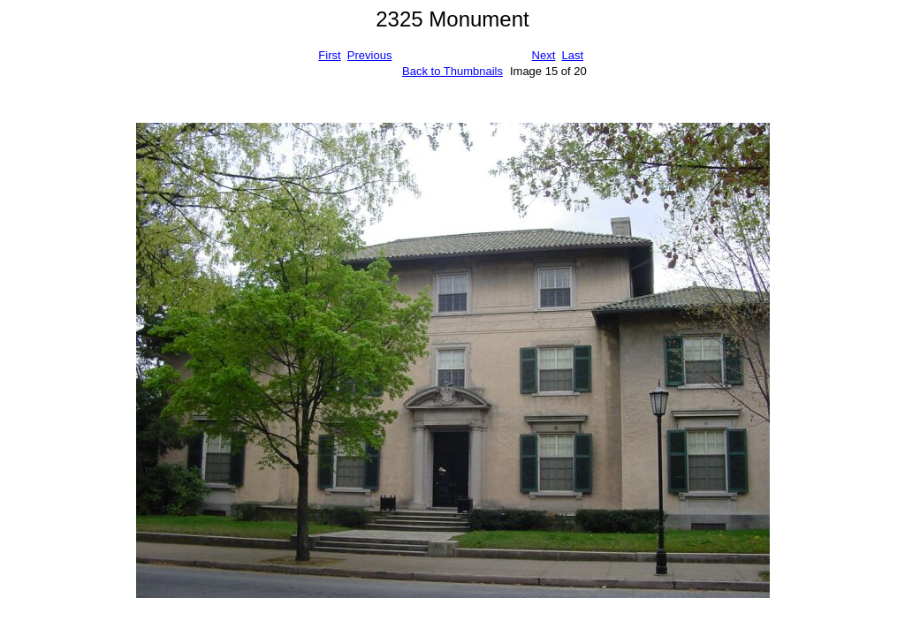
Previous (369, 55)
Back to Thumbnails (452, 71)
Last (572, 55)
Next (544, 55)
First (329, 55)
